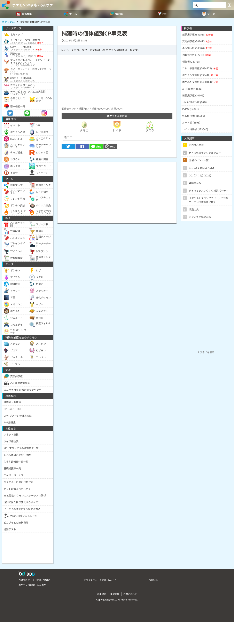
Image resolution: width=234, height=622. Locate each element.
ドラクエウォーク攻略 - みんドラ (100, 580)
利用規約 (101, 594)
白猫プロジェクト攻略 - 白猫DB (34, 580)
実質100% (117, 108)
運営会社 (114, 594)
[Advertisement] (117, 190)
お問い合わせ (130, 594)
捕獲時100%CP (100, 108)
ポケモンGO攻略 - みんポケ (32, 4)
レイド (117, 126)
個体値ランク (69, 108)
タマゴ (84, 126)
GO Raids (153, 580)
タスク (150, 126)
